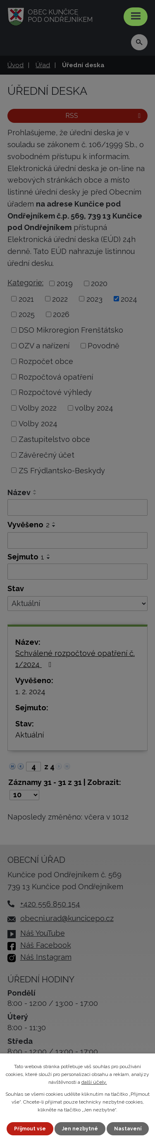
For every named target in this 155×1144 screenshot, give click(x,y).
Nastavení (127, 1129)
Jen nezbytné (80, 1129)
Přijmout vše (30, 1129)
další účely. (94, 1082)
